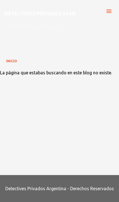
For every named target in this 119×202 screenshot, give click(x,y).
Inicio (11, 61)
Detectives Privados (35, 26)
